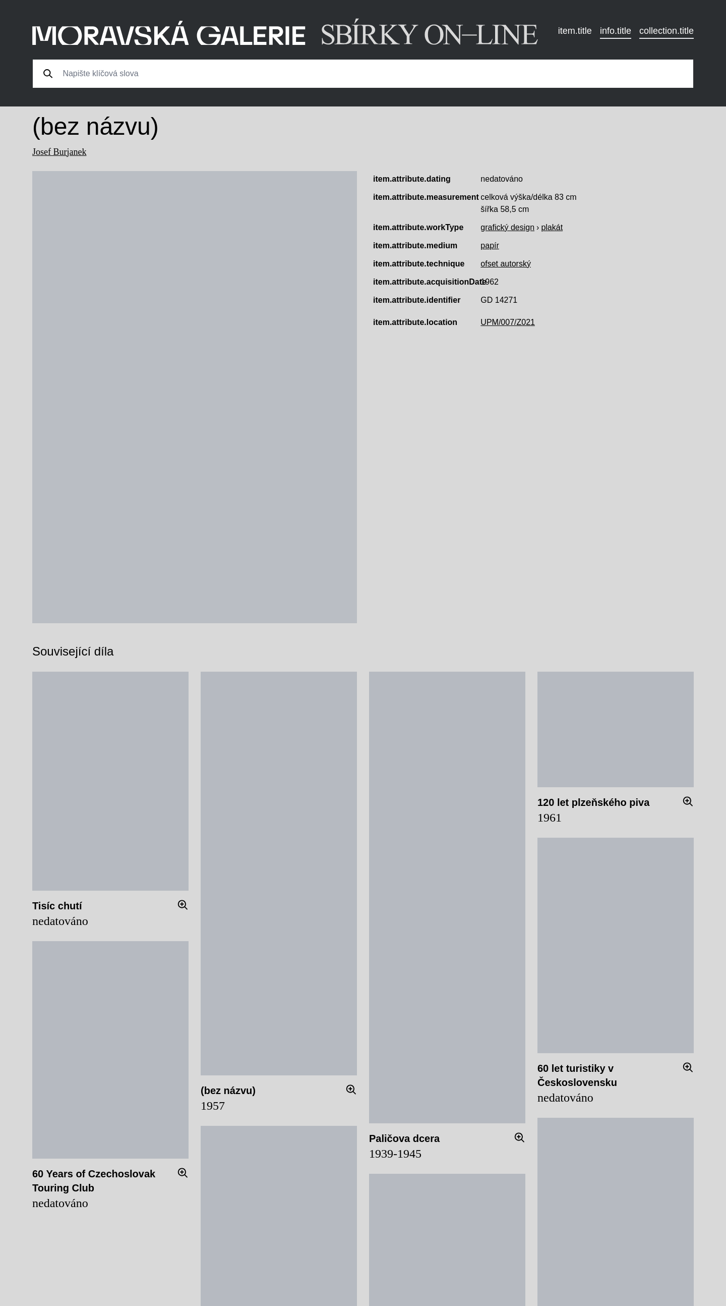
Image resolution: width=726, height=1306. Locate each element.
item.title (575, 31)
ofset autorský (505, 263)
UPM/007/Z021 (507, 322)
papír (489, 245)
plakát (552, 227)
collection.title (666, 31)
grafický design (507, 227)
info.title (615, 31)
